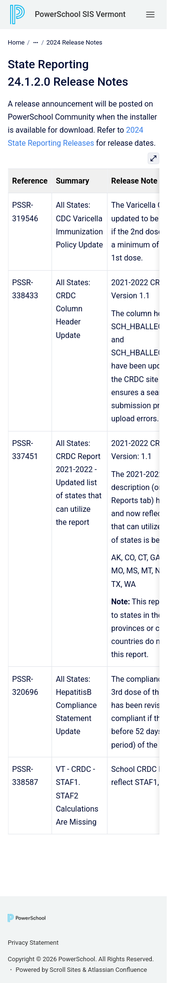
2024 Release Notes (74, 42)
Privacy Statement (33, 942)
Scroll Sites (65, 969)
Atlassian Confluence (117, 969)
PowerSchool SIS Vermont (80, 14)
